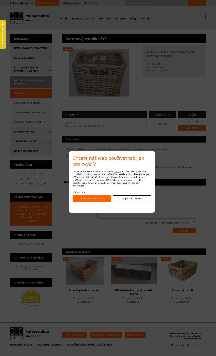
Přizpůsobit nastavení (132, 198)
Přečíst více (78, 192)
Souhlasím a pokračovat (92, 198)
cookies (117, 171)
